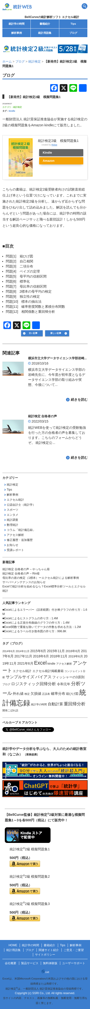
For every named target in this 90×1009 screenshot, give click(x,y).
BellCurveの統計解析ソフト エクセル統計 (52, 17)
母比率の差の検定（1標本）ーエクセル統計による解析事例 (40, 578)
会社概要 (10, 963)
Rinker (54, 145)
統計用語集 (44, 32)
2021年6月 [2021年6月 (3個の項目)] (25, 663)
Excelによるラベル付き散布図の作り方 (29, 631)
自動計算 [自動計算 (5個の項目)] (55, 704)
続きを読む (79, 399)
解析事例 (16, 32)
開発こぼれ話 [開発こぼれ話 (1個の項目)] (10, 710)
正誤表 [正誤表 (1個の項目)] (46, 693)
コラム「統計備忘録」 (21, 530)
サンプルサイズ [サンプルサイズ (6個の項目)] (20, 677)
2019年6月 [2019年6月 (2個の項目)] (75, 656)
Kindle (47, 152)
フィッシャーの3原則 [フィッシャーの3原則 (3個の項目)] (68, 677)
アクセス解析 (15, 535)
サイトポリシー (45, 954)
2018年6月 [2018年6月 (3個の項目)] (41, 656)
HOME (13, 945)
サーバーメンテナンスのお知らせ (24, 582)
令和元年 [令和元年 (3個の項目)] (63, 684)
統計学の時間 (16, 23)
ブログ (73, 32)
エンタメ (12, 514)
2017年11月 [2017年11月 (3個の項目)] (23, 656)
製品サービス (29, 963)
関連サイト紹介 (49, 950)
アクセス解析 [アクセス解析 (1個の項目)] (64, 663)
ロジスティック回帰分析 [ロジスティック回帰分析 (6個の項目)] (33, 684)
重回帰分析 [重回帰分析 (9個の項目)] (74, 704)
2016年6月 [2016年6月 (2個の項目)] (73, 651)
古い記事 (33, 333)
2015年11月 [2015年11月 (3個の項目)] (56, 651)
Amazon (48, 160)
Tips (73, 23)
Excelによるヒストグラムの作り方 (26, 618)
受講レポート (15, 550)
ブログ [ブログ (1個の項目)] (6, 684)
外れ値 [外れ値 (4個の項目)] (18, 694)
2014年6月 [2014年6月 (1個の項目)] (8, 651)
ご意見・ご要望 (74, 950)
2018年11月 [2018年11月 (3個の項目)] (58, 656)
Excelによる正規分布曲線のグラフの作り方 (32, 622)
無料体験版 (50, 963)
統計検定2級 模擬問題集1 (58, 141)
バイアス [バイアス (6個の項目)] (43, 677)
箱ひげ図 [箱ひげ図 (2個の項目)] (72, 694)
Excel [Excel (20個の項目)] (40, 663)
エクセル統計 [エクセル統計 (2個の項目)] (22, 671)
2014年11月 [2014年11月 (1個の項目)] (23, 651)
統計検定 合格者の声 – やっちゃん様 (26, 569)
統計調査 (12, 520)
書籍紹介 (45, 23)
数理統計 (12, 525)
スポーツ (12, 509)
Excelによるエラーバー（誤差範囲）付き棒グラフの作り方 (42, 609)
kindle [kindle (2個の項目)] (51, 663)
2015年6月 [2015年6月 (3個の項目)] (38, 651)
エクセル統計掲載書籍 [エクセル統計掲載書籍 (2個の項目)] (48, 671)
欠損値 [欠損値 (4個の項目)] (35, 694)
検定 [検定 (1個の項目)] (27, 693)
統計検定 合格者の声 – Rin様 (21, 573)
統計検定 (17, 107)
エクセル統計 (15, 499)
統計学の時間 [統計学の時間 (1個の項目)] (39, 704)
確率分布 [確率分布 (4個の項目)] (58, 694)
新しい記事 (55, 333)
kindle (12, 111)
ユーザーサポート (73, 963)
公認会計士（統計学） (21, 504)
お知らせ (12, 545)
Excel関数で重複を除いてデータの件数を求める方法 (38, 627)
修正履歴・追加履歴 (20, 540)
